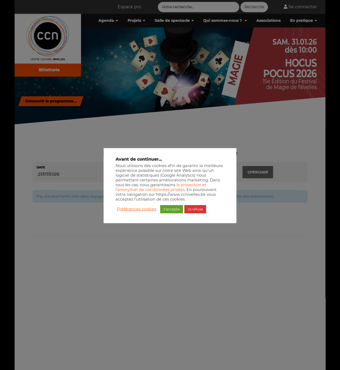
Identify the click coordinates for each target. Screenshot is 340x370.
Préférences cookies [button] (136, 209)
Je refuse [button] (195, 209)
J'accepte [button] (171, 209)
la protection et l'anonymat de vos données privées (161, 187)
